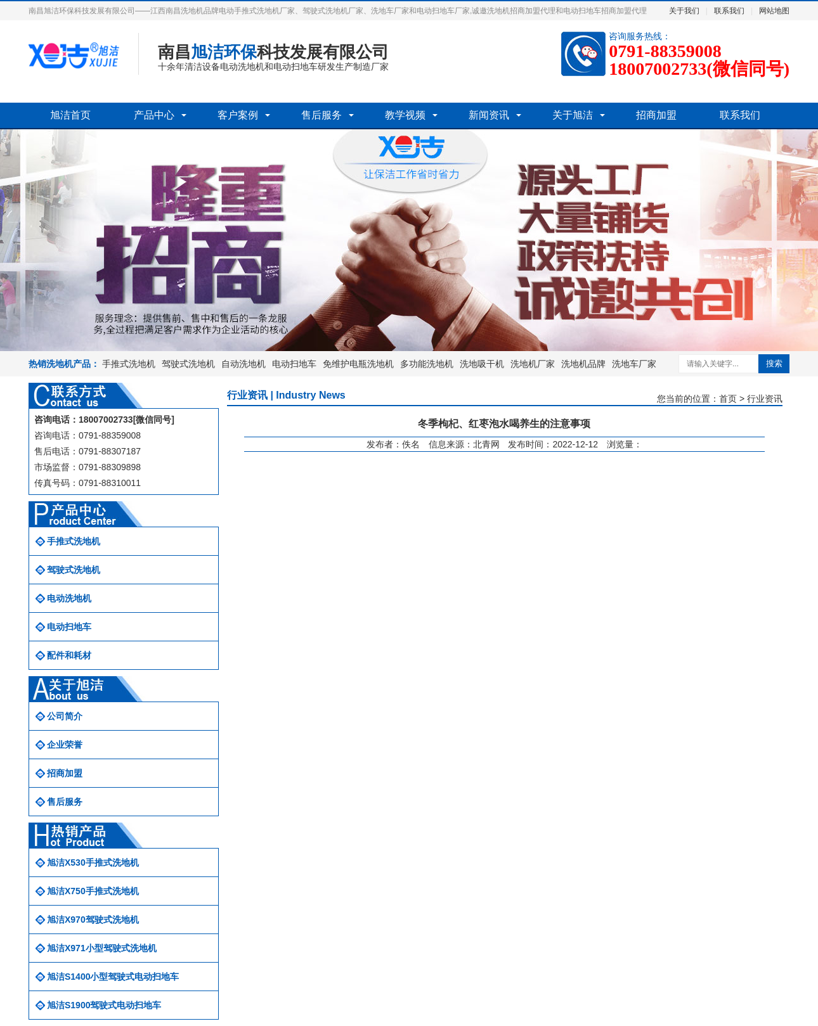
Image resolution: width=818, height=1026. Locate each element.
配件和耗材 (69, 655)
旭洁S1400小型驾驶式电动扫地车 (113, 976)
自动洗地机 (243, 364)
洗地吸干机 (482, 364)
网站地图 (774, 10)
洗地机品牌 (583, 364)
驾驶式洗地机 (188, 364)
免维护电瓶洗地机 (358, 364)
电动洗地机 (69, 598)
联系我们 (729, 10)
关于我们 (684, 10)
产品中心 (154, 115)
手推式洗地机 (128, 364)
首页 (728, 399)
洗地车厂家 (634, 364)
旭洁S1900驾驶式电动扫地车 (104, 1005)
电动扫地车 (294, 364)
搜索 (774, 363)
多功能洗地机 (426, 364)
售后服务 (321, 115)
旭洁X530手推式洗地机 (93, 862)
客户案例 (237, 115)
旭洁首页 (70, 115)
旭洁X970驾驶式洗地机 (93, 919)
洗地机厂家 (532, 364)
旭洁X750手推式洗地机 (93, 891)
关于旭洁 (572, 115)
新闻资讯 (489, 115)
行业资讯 (764, 399)
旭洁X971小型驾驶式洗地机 (102, 948)
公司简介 (64, 716)
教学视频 (405, 115)
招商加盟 (656, 115)
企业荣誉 (64, 745)
